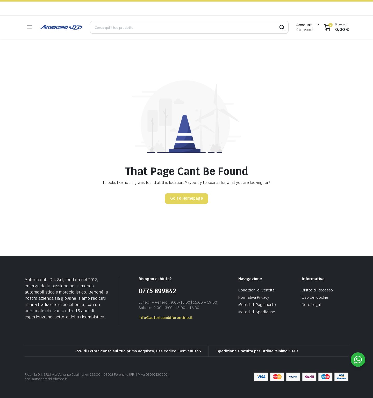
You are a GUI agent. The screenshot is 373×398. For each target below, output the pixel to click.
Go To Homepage (186, 198)
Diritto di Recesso (317, 290)
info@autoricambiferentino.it (166, 317)
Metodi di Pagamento (257, 304)
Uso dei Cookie (315, 297)
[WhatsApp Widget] (358, 359)
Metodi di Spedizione (256, 312)
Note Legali (311, 304)
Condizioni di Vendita (256, 290)
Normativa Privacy (253, 297)
